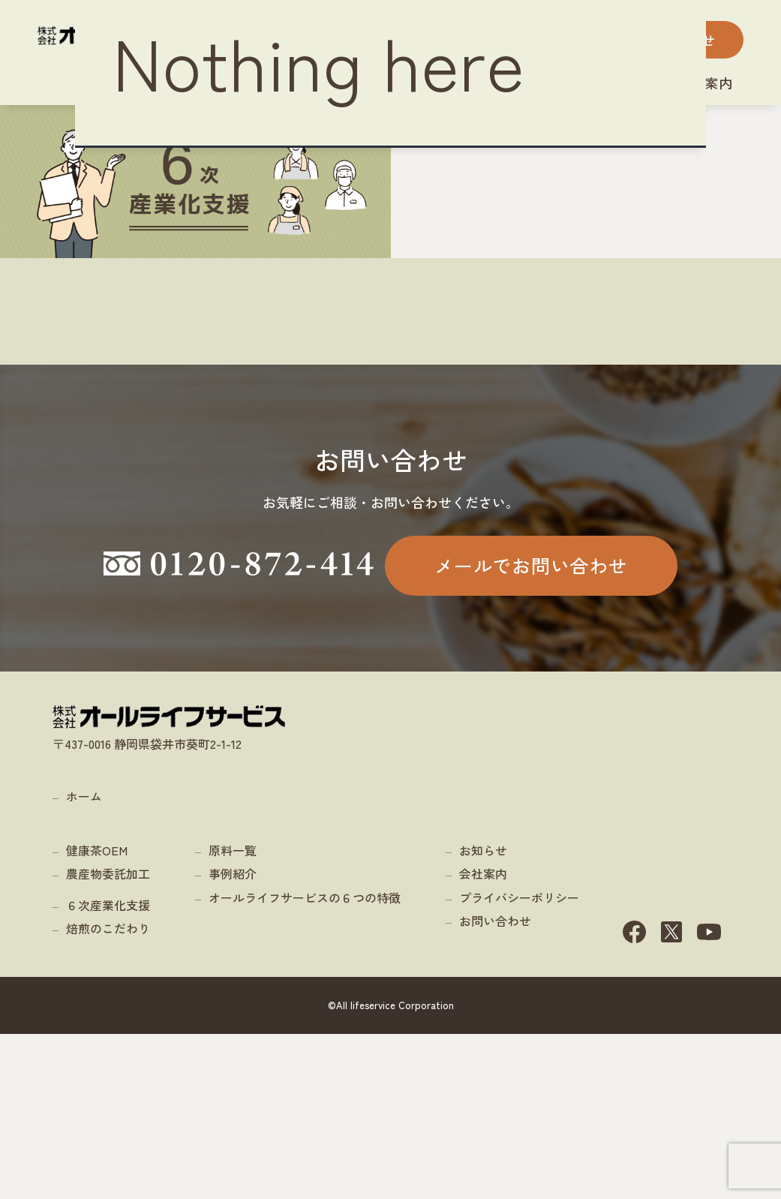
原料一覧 (233, 1029)
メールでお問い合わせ (531, 677)
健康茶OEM (97, 1029)
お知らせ (483, 1029)
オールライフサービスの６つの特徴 (305, 1077)
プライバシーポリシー (519, 1077)
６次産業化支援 (108, 1084)
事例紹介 (233, 1053)
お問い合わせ (495, 1101)
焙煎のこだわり (108, 1108)
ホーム (84, 975)
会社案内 (483, 1053)
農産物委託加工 (108, 1053)
